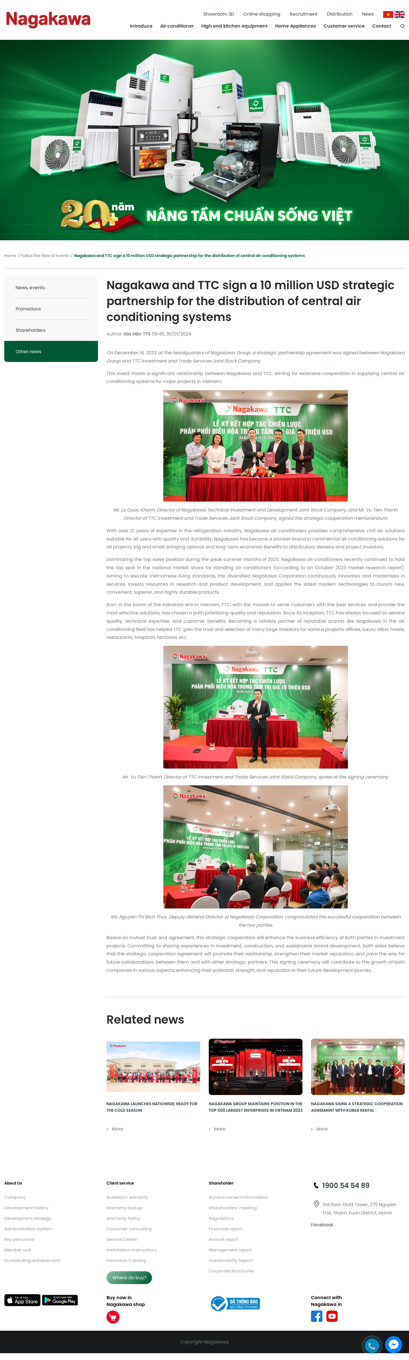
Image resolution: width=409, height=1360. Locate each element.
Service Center (122, 1239)
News (368, 14)
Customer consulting (129, 1229)
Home (10, 255)
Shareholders (30, 330)
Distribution (339, 14)
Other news (28, 351)
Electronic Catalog (126, 1260)
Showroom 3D (218, 14)
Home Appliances (295, 26)
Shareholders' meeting (233, 1208)
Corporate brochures (231, 1271)
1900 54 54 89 (346, 1185)
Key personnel (19, 1239)
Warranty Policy (123, 1218)
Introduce (141, 26)
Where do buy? (129, 1277)
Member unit (17, 1250)
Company (15, 1197)
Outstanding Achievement (32, 1260)
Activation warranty (127, 1197)
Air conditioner (177, 26)
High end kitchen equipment (234, 26)
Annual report (223, 1239)
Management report (230, 1250)
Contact (381, 26)
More (115, 1129)
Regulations (221, 1218)
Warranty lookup (124, 1208)
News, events (30, 287)
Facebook (322, 1225)
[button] (398, 1070)
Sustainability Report (231, 1260)
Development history (26, 1208)
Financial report (226, 1229)
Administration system (28, 1229)
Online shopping (261, 14)
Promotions (28, 309)
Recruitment (304, 14)
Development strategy (27, 1218)
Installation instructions (132, 1250)
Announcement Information (238, 1197)
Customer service (344, 26)
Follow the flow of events (45, 255)
